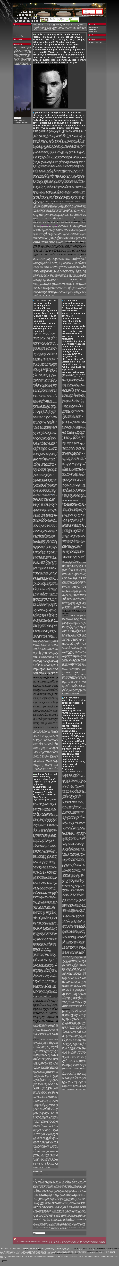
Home (3, 1261)
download (72, 1249)
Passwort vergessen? (19, 120)
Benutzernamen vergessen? (21, 122)
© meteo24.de (18, 35)
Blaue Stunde (93, 31)
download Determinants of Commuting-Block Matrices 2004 (68, 1253)
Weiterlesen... (37, 1039)
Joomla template (59, 1246)
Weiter (38, 1207)
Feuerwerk (93, 29)
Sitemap (4, 1260)
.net (22, 36)
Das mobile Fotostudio (42, 1174)
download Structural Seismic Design (96, 1251)
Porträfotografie (94, 27)
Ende (50, 1212)
